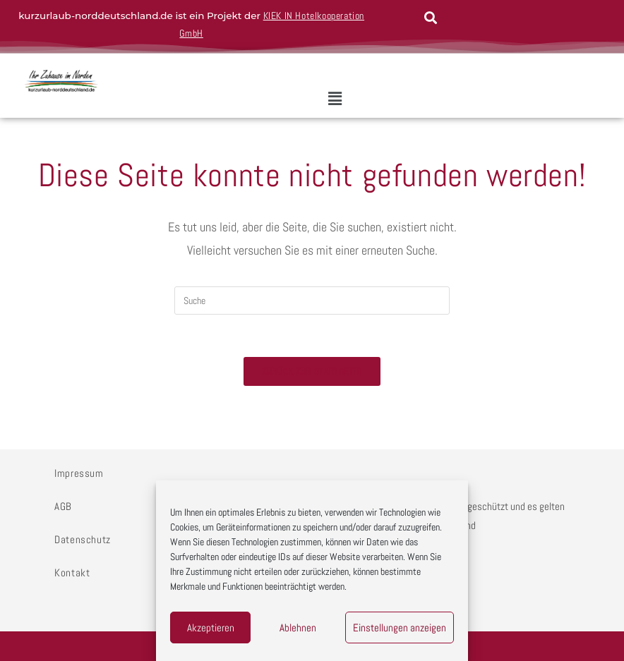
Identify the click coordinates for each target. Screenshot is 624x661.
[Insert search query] (312, 300)
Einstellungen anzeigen (399, 627)
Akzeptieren (210, 627)
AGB (63, 506)
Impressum (78, 473)
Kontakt (72, 572)
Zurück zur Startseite (312, 371)
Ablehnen (298, 627)
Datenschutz (82, 539)
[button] (335, 99)
